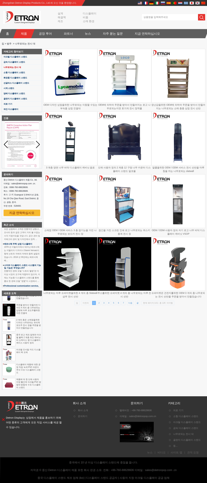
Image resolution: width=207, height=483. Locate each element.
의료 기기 (8, 104)
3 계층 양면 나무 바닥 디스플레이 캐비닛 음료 (70, 167)
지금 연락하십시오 (147, 33)
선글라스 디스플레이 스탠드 (16, 83)
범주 (9, 43)
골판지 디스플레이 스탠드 (15, 99)
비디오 (161, 452)
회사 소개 (83, 410)
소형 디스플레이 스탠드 (14, 72)
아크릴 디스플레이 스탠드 (15, 57)
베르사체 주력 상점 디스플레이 (18, 244)
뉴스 (88, 33)
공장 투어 (45, 33)
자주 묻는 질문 (113, 33)
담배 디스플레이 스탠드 (14, 93)
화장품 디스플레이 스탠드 (15, 78)
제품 (24, 33)
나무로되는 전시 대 (12, 67)
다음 (130, 303)
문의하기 (82, 416)
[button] (38, 144)
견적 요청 (193, 452)
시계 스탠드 (9, 88)
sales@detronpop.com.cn (142, 416)
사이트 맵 (176, 452)
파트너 (68, 33)
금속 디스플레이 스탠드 (14, 62)
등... (175, 445)
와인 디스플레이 (11, 109)
